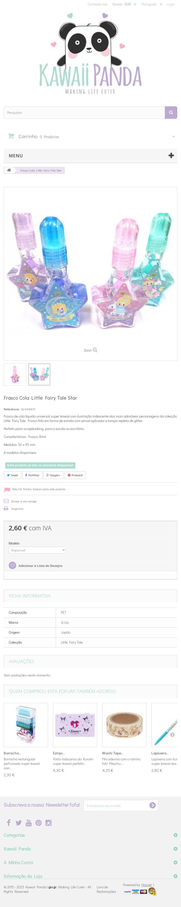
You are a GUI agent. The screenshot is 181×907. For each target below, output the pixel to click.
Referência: (12, 409)
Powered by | (138, 884)
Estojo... (59, 752)
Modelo (14, 543)
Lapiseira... (160, 752)
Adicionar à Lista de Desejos (40, 566)
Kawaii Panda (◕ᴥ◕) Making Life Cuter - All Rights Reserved (47, 889)
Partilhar (32, 475)
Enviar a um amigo (24, 501)
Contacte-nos (97, 4)
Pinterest (75, 475)
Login (171, 4)
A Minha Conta (18, 862)
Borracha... (12, 752)
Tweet (12, 475)
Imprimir (17, 508)
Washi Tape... (112, 752)
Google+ (53, 475)
